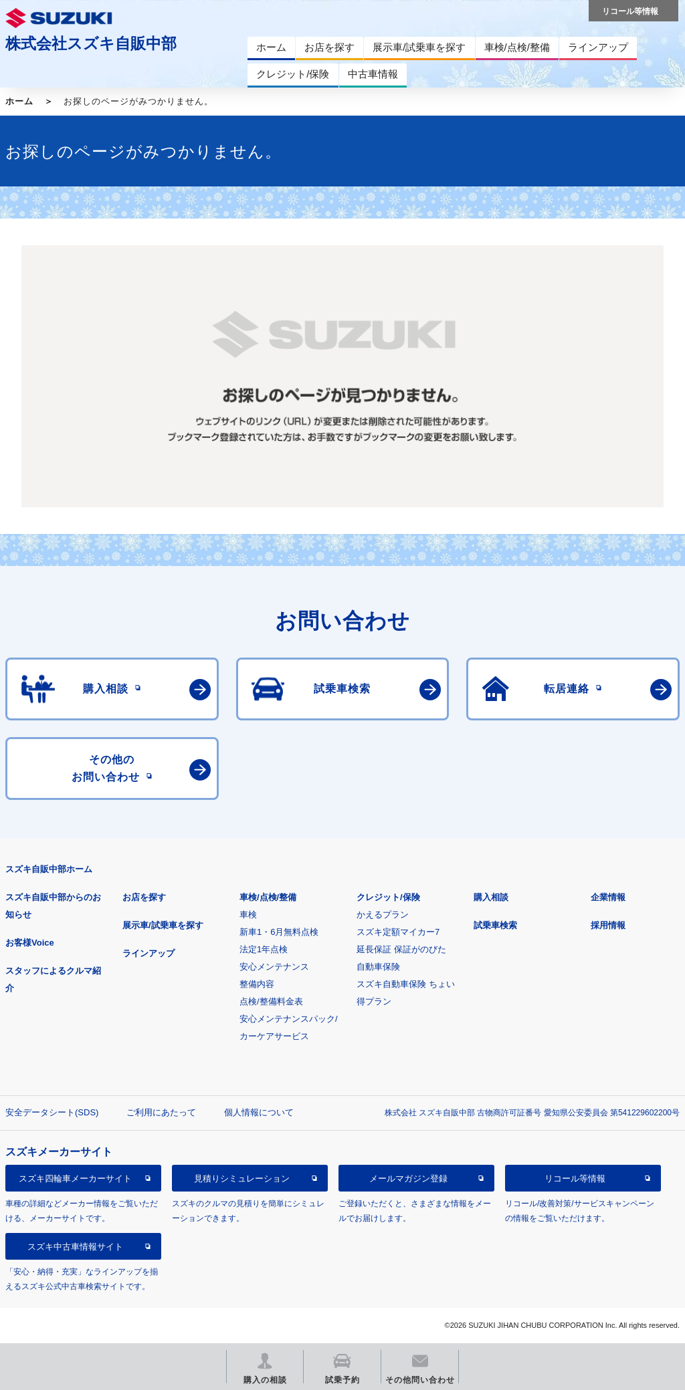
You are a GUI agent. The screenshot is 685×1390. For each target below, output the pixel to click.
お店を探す (144, 897)
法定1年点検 (263, 949)
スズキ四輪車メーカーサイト (75, 1178)
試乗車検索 (495, 925)
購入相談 (491, 897)
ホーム (19, 101)
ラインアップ (148, 953)
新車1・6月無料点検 (278, 932)
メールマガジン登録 (408, 1178)
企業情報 (608, 897)
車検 (248, 915)
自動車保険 (378, 967)
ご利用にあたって (161, 1112)
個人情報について (259, 1112)
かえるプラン (383, 915)
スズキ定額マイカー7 (398, 932)
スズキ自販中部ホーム (48, 869)
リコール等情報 (575, 1178)
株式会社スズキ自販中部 (91, 43)
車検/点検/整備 (267, 897)
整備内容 (256, 984)
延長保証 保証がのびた (401, 949)
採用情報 (608, 925)
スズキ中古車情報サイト (75, 1247)
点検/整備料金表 (271, 1001)
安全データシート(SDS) (51, 1112)
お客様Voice (29, 943)
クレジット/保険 (388, 897)
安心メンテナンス (274, 967)
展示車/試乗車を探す (162, 925)
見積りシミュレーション (242, 1178)
